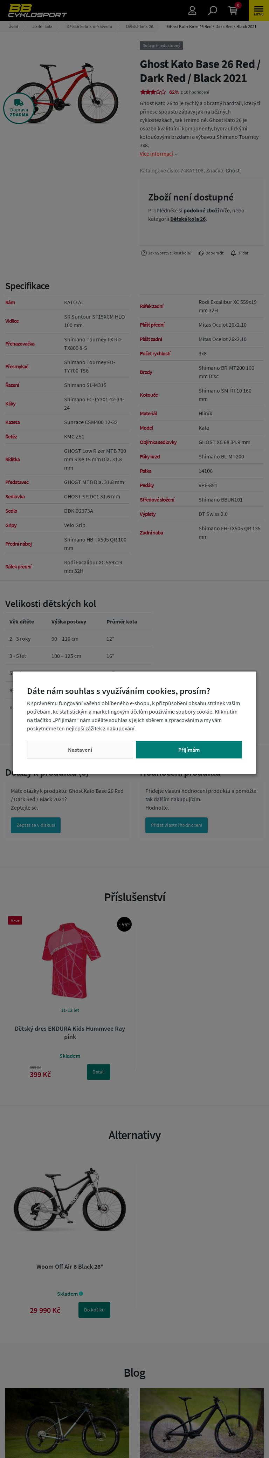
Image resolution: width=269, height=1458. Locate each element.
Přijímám (189, 749)
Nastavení (80, 749)
